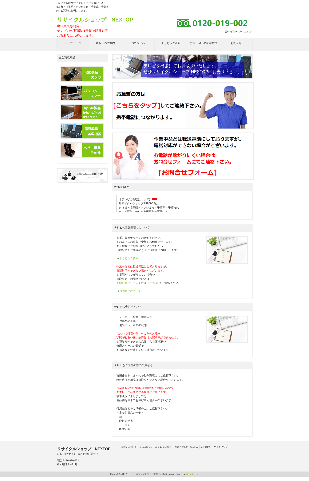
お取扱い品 (146, 446)
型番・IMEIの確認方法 (186, 446)
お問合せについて (130, 291)
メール (151, 282)
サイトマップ (221, 446)
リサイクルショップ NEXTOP (95, 27)
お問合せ (205, 446)
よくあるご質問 (128, 258)
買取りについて (128, 446)
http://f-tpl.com (192, 474)
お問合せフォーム (127, 282)
